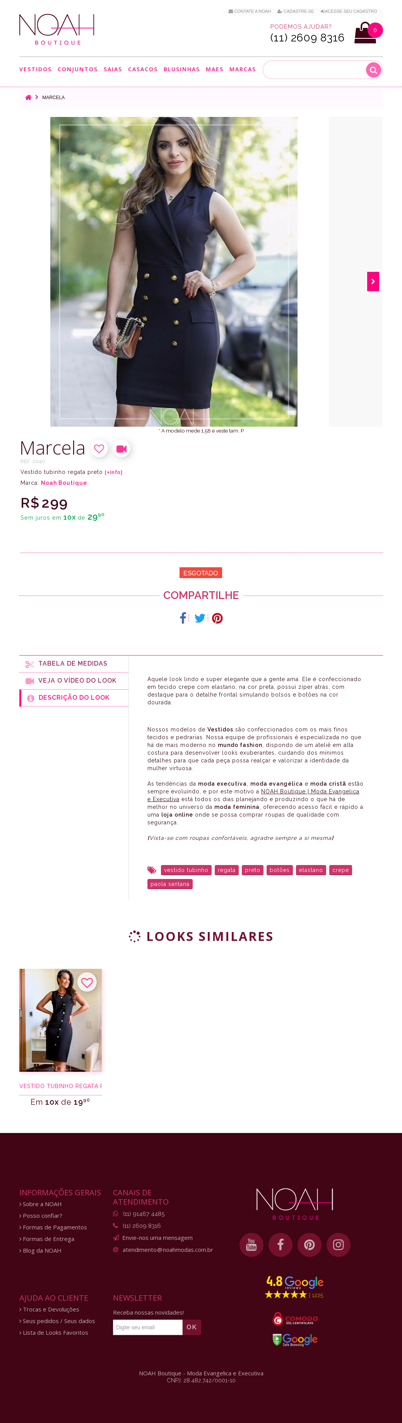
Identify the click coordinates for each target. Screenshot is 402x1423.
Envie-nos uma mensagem (157, 1237)
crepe (340, 870)
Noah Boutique (64, 483)
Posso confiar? (40, 1215)
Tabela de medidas (67, 664)
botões (280, 870)
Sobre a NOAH (40, 1204)
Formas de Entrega (46, 1239)
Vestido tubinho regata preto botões (60, 1086)
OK (191, 1327)
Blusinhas (182, 69)
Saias (113, 69)
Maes (215, 69)
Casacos (143, 69)
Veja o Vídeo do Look (71, 681)
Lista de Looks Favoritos (53, 1332)
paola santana (170, 884)
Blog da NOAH (40, 1250)
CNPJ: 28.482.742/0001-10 (201, 1380)
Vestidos (35, 69)
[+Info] (114, 472)
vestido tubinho (186, 870)
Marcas (242, 69)
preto (252, 870)
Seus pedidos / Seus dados (57, 1321)
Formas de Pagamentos (53, 1227)
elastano (311, 870)
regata (227, 870)
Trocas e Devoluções (49, 1309)
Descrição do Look (68, 698)
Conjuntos (78, 69)
